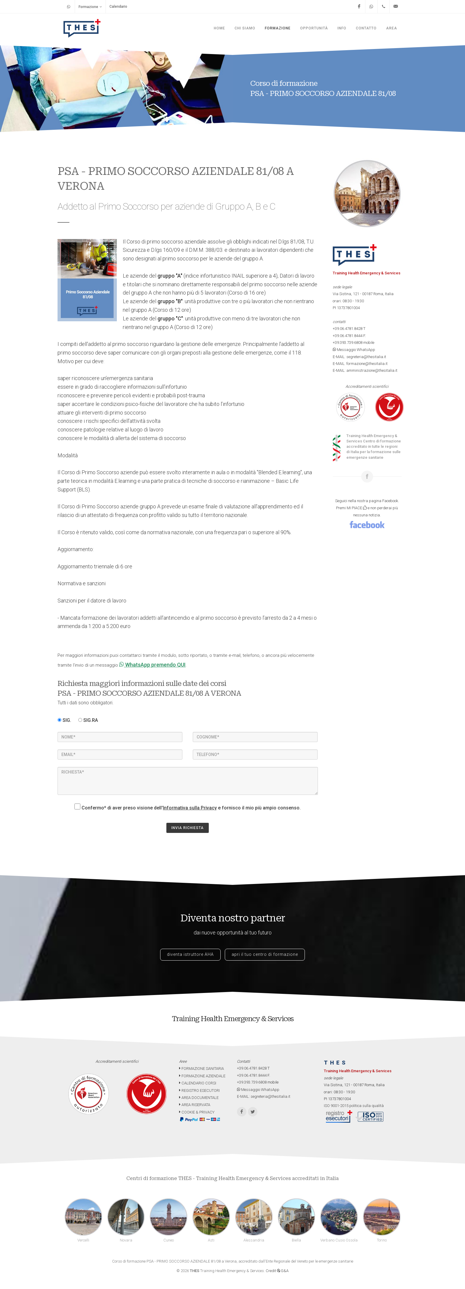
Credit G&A (277, 1271)
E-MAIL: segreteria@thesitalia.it (359, 357)
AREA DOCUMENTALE (199, 1097)
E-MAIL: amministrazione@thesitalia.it (365, 370)
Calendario (118, 6)
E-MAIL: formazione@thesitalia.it (360, 363)
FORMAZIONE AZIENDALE (202, 1076)
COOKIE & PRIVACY (196, 1112)
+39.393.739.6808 (347, 342)
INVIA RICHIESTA (187, 828)
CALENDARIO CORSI (197, 1083)
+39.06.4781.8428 (347, 328)
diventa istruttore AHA (190, 954)
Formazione (90, 6)
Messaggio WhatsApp (354, 349)
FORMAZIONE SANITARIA (201, 1068)
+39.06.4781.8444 (347, 335)
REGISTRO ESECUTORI (199, 1090)
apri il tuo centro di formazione (265, 954)
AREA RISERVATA (194, 1105)
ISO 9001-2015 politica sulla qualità (354, 1105)
